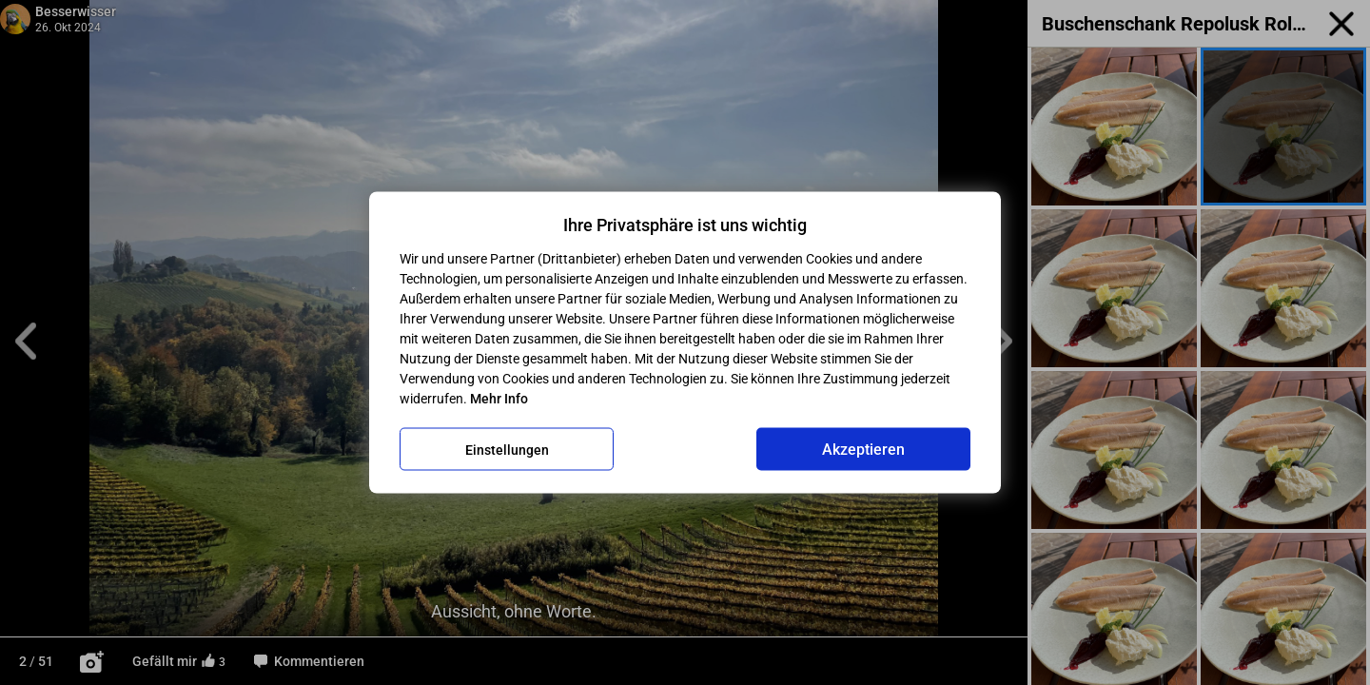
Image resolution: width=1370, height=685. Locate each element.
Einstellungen (507, 449)
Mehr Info (499, 398)
